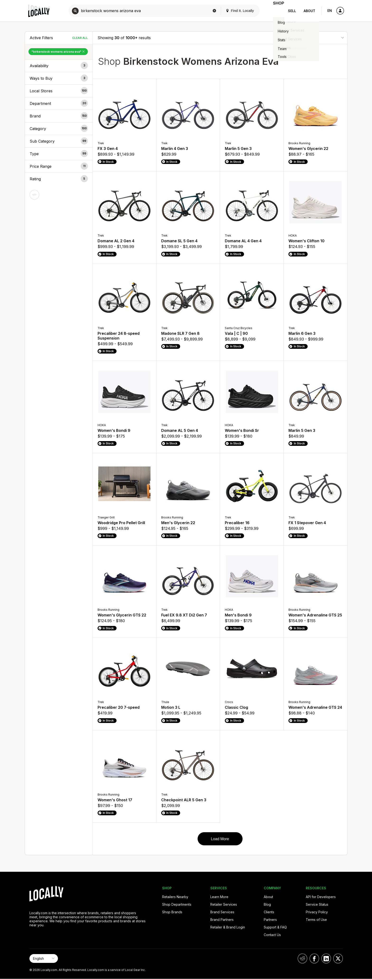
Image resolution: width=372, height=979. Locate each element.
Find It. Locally (234, 11)
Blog (267, 904)
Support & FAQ (275, 927)
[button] (59, 66)
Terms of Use (316, 920)
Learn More (219, 897)
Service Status (317, 904)
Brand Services (222, 912)
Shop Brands (172, 912)
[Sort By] (318, 37)
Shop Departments (176, 904)
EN (329, 11)
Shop (275, 11)
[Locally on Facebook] (314, 958)
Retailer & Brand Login (227, 927)
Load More (220, 839)
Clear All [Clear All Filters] (80, 38)
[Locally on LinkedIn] (326, 958)
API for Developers (321, 897)
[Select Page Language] (43, 958)
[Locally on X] (338, 958)
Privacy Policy (317, 912)
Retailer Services (223, 904)
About (309, 11)
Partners (270, 920)
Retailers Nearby (175, 897)
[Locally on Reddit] (302, 958)
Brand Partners (222, 920)
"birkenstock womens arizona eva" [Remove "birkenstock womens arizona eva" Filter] (58, 51)
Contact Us (272, 935)
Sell (292, 11)
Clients (269, 912)
